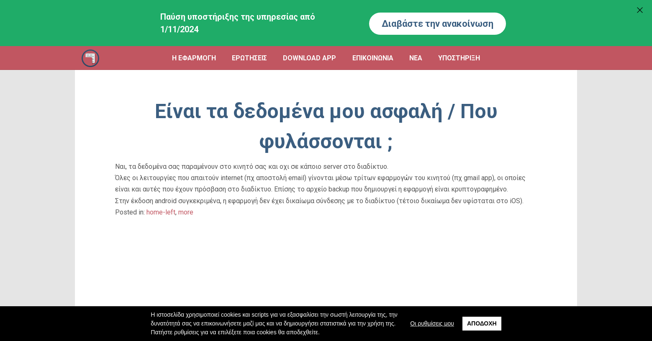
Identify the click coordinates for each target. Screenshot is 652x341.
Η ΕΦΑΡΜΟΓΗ (194, 58)
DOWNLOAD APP (309, 58)
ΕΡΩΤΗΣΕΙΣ (249, 58)
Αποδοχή (482, 323)
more (185, 212)
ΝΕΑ (415, 58)
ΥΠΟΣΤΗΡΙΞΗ (459, 58)
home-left (160, 212)
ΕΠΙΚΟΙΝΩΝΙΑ (372, 58)
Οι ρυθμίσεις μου (432, 323)
